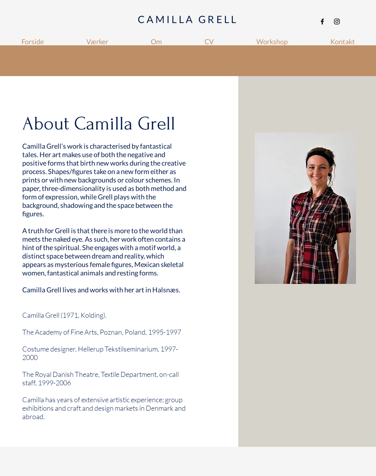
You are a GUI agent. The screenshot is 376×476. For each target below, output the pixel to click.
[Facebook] (322, 21)
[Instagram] (337, 21)
